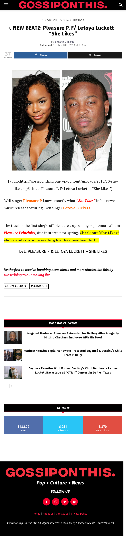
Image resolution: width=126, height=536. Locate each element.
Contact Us (62, 513)
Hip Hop (78, 20)
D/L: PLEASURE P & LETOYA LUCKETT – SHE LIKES (63, 251)
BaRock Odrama (64, 41)
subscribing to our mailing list (27, 275)
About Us (48, 513)
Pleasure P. (39, 286)
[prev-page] (6, 386)
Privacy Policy (79, 513)
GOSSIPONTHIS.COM (55, 20)
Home (37, 513)
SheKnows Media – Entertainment (95, 523)
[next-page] (11, 386)
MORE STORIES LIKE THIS (63, 323)
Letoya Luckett (15, 286)
